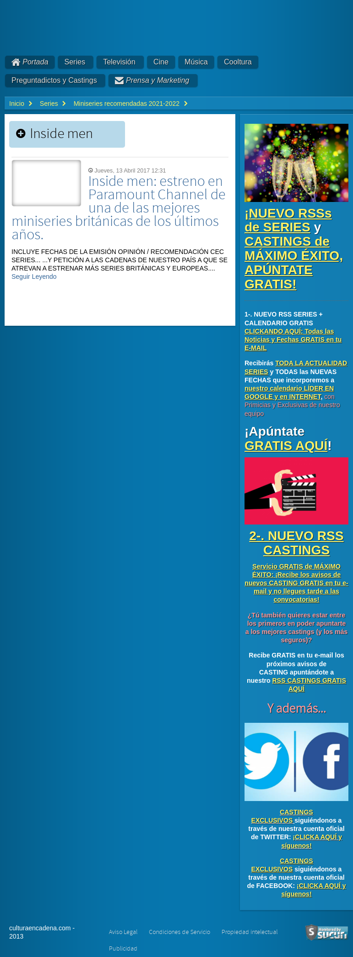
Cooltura (237, 62)
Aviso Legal (123, 932)
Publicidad (123, 948)
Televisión (119, 62)
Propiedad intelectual (250, 932)
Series (74, 62)
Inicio (16, 103)
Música (196, 62)
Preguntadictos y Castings (54, 80)
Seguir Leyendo (34, 276)
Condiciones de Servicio (179, 932)
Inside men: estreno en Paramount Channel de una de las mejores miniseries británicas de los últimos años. (118, 208)
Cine (161, 62)
